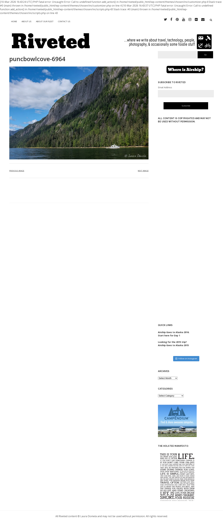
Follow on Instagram (186, 355)
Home (14, 21)
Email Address (165, 84)
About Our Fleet (45, 21)
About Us (27, 21)
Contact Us (64, 21)
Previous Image (16, 168)
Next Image (143, 168)
